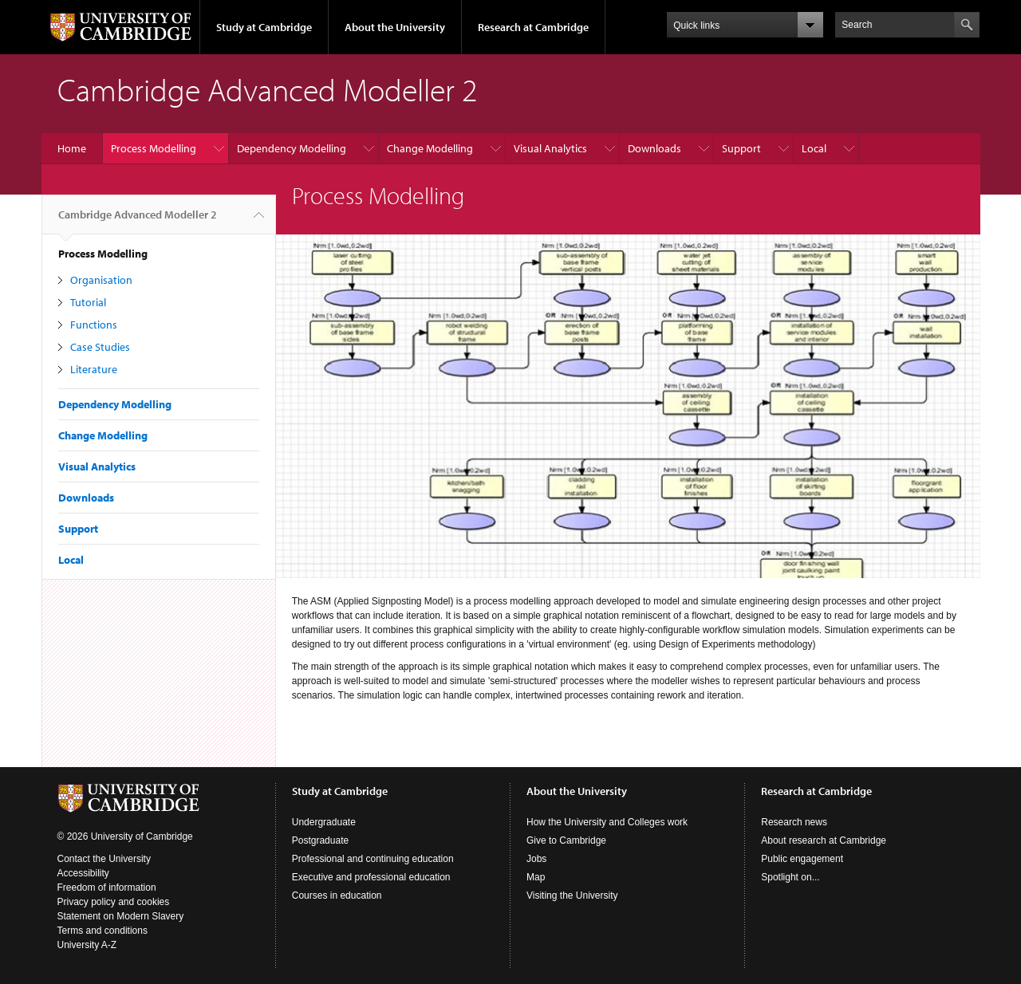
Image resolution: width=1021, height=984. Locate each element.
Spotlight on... (790, 877)
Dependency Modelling (291, 148)
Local (814, 148)
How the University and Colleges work (607, 822)
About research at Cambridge (823, 840)
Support (741, 148)
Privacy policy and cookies (113, 901)
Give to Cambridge (566, 840)
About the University (395, 27)
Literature (93, 369)
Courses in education (337, 895)
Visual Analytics (550, 148)
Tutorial (88, 302)
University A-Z (87, 945)
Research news (794, 822)
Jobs (536, 858)
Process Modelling (153, 148)
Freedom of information (106, 887)
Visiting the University (572, 895)
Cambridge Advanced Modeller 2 (137, 220)
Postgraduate (320, 840)
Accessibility (83, 873)
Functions (93, 324)
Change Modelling (430, 148)
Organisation (101, 280)
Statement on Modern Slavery (120, 916)
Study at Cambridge (264, 27)
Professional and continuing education (373, 858)
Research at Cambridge (533, 27)
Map (535, 877)
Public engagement (802, 858)
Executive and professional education (371, 877)
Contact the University (104, 858)
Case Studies (100, 347)
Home (71, 148)
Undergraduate (324, 822)
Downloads (654, 148)
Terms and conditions (102, 930)
